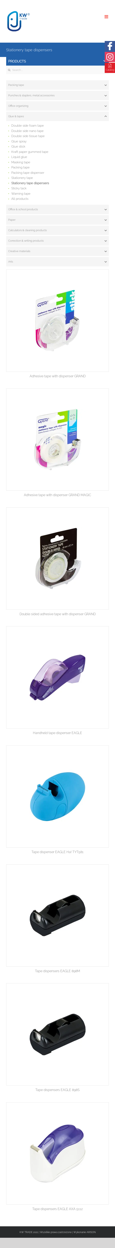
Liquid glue (19, 157)
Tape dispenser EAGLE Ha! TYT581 (57, 852)
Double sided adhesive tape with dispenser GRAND (58, 614)
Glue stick (18, 146)
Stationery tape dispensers (30, 183)
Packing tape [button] (57, 85)
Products (57, 61)
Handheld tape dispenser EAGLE (57, 733)
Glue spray (19, 141)
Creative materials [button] (57, 251)
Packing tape (20, 167)
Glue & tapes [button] (57, 116)
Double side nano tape (27, 131)
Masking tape (20, 162)
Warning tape (20, 193)
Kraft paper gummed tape (29, 152)
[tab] (57, 85)
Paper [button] (57, 220)
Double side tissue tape (28, 136)
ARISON (91, 1232)
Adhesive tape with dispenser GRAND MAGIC (57, 495)
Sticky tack (19, 188)
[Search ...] (57, 70)
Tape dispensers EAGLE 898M (57, 971)
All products (19, 199)
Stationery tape (22, 178)
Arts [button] (57, 261)
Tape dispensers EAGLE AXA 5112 (57, 1209)
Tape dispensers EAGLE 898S (57, 1090)
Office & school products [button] (57, 209)
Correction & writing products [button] (57, 240)
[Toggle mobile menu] (107, 17)
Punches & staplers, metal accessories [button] (57, 95)
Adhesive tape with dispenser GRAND (58, 376)
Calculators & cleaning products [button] (57, 230)
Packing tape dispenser (27, 173)
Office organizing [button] (57, 106)
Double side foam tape (27, 125)
